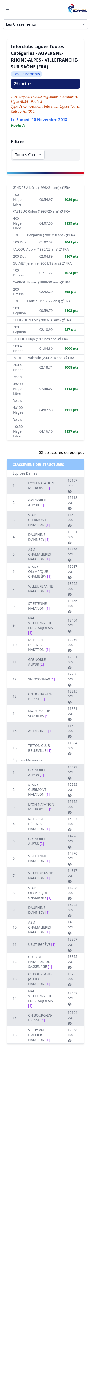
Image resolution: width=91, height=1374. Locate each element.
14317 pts (72, 875)
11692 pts (72, 730)
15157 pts (72, 485)
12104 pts (72, 1017)
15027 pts (72, 824)
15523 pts (72, 772)
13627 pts (72, 571)
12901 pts (72, 662)
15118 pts (72, 502)
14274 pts (72, 910)
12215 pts (72, 696)
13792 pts (72, 978)
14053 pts (72, 927)
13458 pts (72, 998)
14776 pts (72, 841)
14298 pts (72, 892)
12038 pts (72, 1035)
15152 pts (72, 806)
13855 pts (72, 961)
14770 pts (72, 858)
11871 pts (72, 713)
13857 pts (72, 944)
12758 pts (72, 679)
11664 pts (72, 748)
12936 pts (72, 644)
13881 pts (72, 537)
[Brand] (77, 8)
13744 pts (72, 554)
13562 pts (72, 588)
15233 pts (72, 789)
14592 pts (72, 519)
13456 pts (72, 606)
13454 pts (72, 625)
